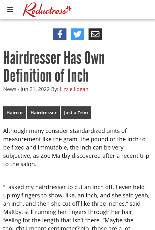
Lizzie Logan (74, 89)
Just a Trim (76, 113)
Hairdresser (43, 113)
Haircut (14, 113)
